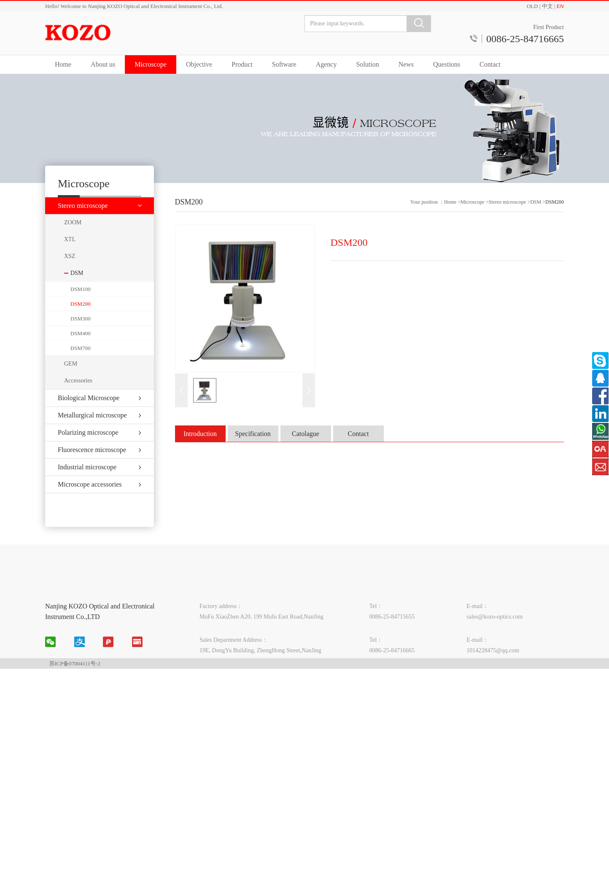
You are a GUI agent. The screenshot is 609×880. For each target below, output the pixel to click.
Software (284, 64)
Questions (446, 64)
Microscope (151, 64)
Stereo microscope (507, 213)
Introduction (200, 444)
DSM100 (80, 302)
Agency (326, 64)
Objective (199, 64)
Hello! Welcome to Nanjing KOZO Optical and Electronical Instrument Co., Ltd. (134, 6)
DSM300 (80, 331)
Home (63, 64)
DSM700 (80, 361)
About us (103, 64)
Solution (367, 64)
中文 (547, 6)
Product (242, 64)
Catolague (305, 444)
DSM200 (80, 316)
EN (560, 6)
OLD (532, 6)
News (406, 64)
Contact (490, 64)
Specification (252, 444)
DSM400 (80, 346)
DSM (536, 213)
